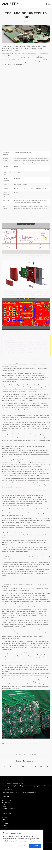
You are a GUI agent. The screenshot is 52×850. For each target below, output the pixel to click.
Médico (4, 825)
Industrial (4, 819)
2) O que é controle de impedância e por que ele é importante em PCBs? (25, 342)
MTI (45, 847)
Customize (9, 846)
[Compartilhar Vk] (35, 766)
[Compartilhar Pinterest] (17, 766)
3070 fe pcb (9, 744)
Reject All (22, 846)
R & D (3, 804)
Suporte (4, 806)
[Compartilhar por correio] (47, 766)
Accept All (34, 846)
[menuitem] (45, 4)
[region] (21, 840)
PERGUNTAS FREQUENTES (9, 809)
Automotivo (5, 817)
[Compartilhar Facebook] (5, 766)
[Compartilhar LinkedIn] (23, 766)
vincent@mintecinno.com (29, 792)
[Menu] (49, 4)
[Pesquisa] (45, 4)
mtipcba (33, 754)
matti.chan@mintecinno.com (14, 792)
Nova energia (5, 827)
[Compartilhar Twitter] (11, 766)
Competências (6, 802)
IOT (3, 821)
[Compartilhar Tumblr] (29, 766)
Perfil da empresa (7, 800)
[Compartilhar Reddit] (41, 766)
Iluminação (5, 823)
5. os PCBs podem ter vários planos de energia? (18, 352)
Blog (26, 10)
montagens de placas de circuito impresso (26, 744)
